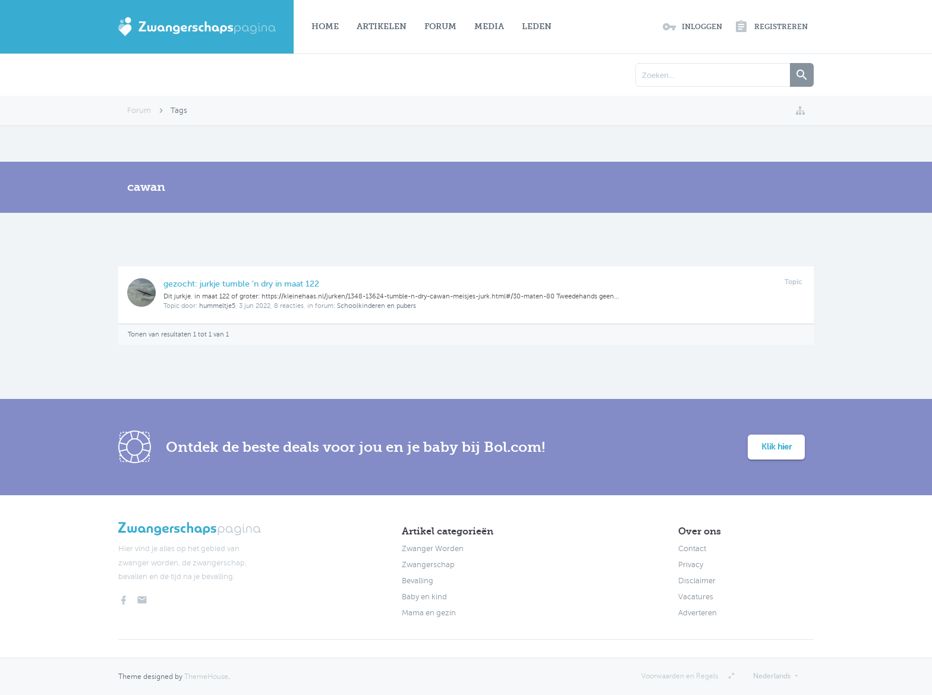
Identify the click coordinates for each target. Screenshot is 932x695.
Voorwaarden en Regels (679, 676)
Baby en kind (424, 597)
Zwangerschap (428, 565)
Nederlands (772, 676)
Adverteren (697, 613)
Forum (440, 26)
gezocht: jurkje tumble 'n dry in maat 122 (241, 283)
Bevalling (417, 581)
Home (325, 26)
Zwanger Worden (433, 549)
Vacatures (695, 597)
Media (489, 26)
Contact (692, 549)
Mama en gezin (429, 613)
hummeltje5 (217, 306)
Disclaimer (697, 581)
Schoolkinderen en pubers (376, 306)
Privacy (690, 565)
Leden (537, 26)
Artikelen (382, 26)
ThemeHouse (206, 676)
